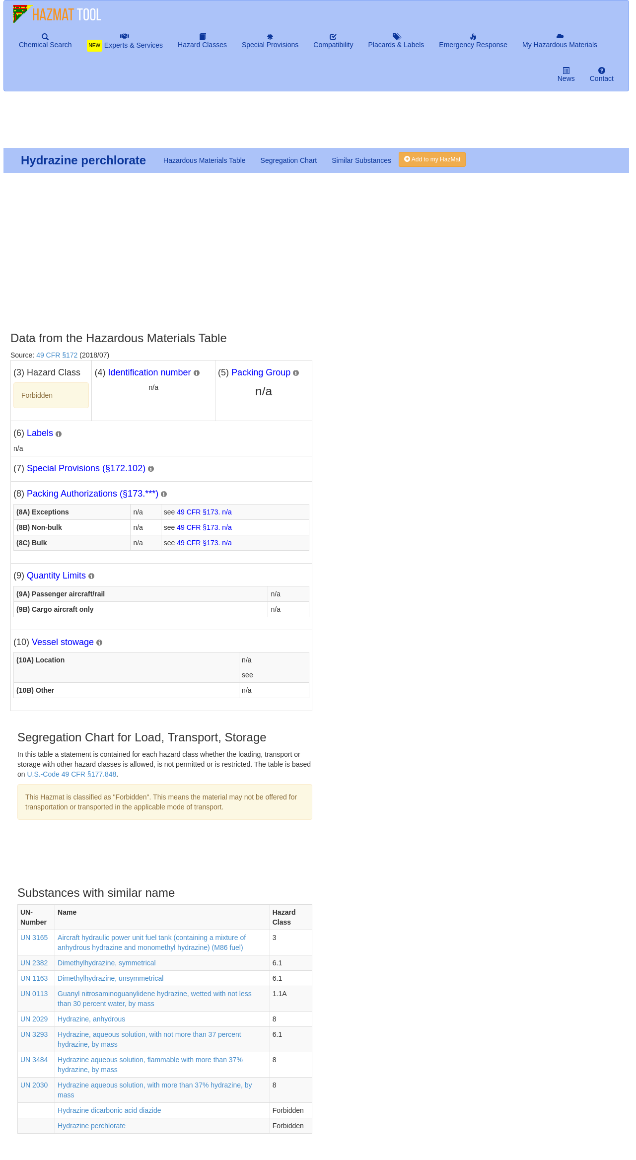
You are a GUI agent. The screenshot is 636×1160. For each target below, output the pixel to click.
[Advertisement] (244, 123)
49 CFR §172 (56, 355)
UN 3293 (34, 1034)
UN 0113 (34, 994)
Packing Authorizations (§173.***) (92, 494)
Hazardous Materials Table (204, 160)
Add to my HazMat (432, 159)
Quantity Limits (56, 575)
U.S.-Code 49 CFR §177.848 (71, 774)
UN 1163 (34, 978)
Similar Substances (361, 160)
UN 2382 (34, 963)
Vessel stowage (63, 642)
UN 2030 (34, 1085)
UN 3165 (34, 938)
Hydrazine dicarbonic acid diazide (109, 1110)
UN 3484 (34, 1060)
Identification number (149, 372)
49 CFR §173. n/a (204, 512)
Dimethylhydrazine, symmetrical (107, 963)
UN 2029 (34, 1019)
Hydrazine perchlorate (92, 1126)
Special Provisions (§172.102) (86, 468)
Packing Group (260, 372)
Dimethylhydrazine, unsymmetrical (110, 978)
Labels (40, 433)
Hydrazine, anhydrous (91, 1019)
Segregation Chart (289, 160)
